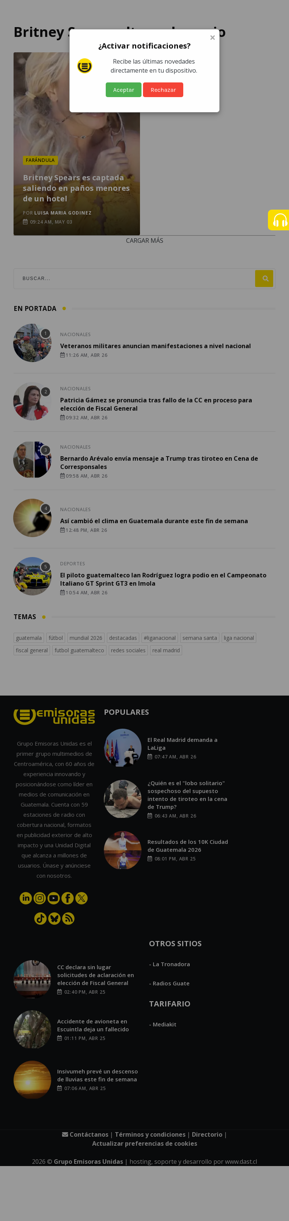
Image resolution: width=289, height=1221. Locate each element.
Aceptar (123, 89)
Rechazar (163, 89)
